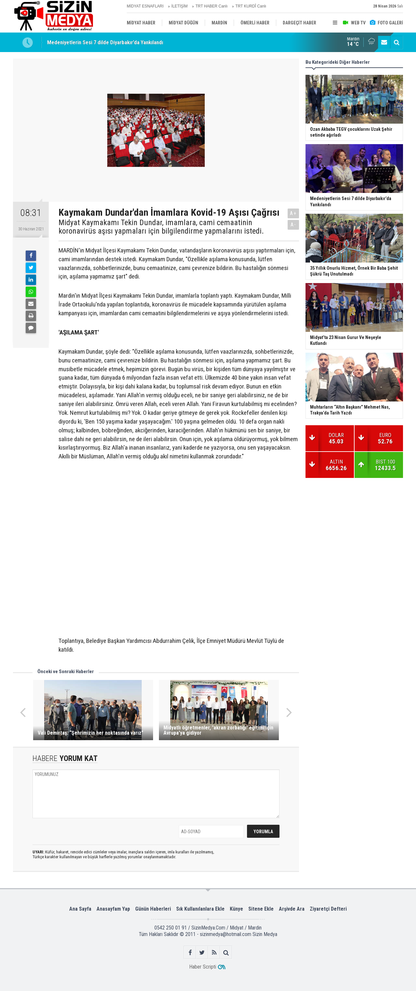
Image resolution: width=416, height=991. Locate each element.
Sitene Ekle (261, 909)
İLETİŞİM (179, 6)
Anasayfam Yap (113, 909)
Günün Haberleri (153, 909)
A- (293, 225)
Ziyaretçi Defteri (328, 909)
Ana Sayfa (80, 909)
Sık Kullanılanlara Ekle (200, 909)
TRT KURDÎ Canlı (250, 6)
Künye (236, 909)
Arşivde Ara (292, 909)
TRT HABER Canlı (211, 6)
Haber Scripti (202, 967)
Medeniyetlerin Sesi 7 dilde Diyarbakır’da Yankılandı (105, 42)
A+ (293, 213)
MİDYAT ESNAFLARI (145, 6)
